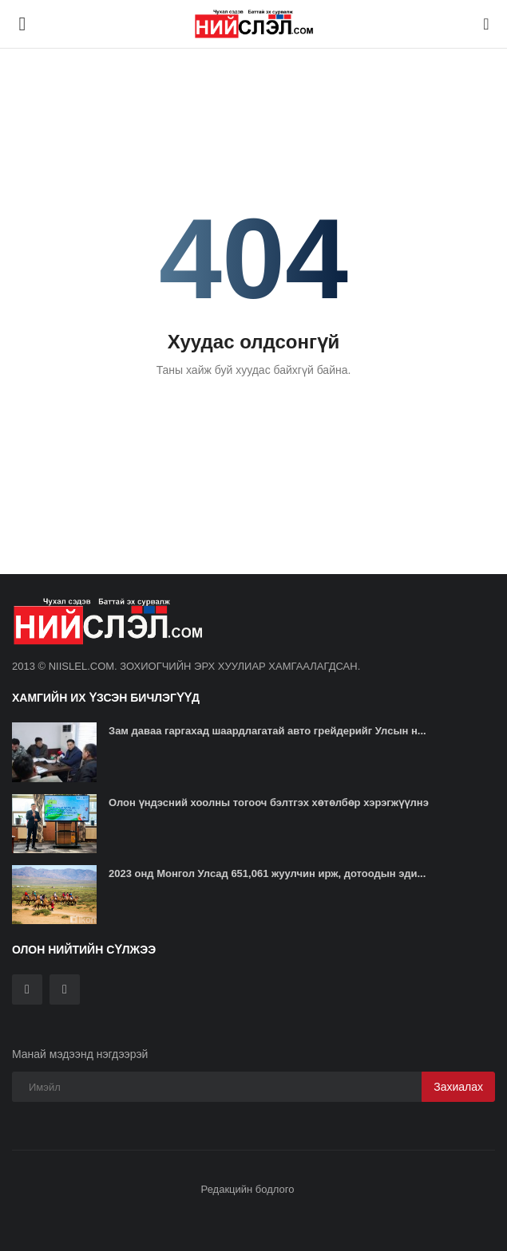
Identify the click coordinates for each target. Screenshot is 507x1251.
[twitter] (27, 989)
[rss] (65, 989)
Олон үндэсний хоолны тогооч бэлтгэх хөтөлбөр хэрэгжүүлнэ (269, 802)
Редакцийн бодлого (248, 1189)
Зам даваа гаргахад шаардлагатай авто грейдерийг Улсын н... (267, 731)
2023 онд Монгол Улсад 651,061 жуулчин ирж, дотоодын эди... (267, 873)
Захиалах (458, 1086)
